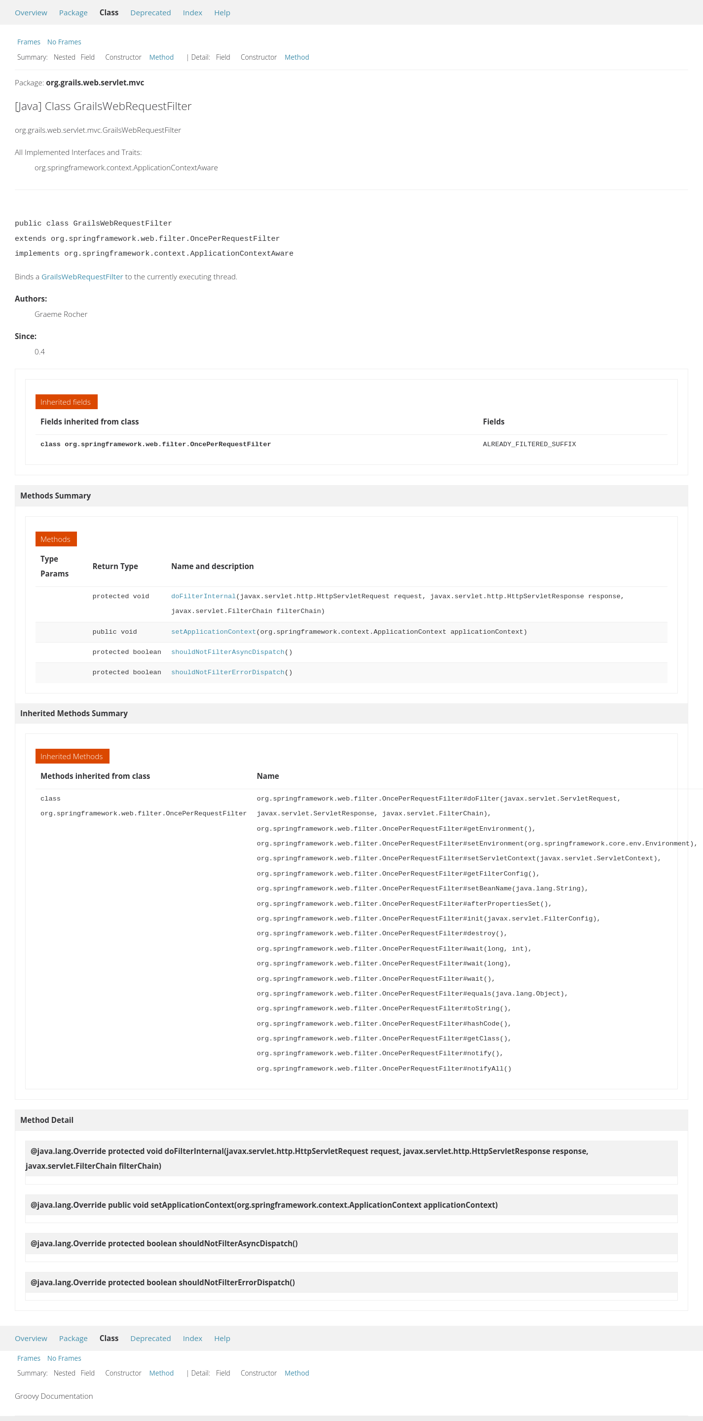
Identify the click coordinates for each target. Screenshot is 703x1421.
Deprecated (150, 12)
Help (222, 12)
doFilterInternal (203, 596)
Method (161, 57)
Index (192, 12)
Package (73, 12)
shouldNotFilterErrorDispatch (228, 672)
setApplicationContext (213, 632)
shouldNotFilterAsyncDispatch (228, 652)
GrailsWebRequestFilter (82, 276)
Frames (28, 41)
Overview (31, 12)
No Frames (64, 41)
